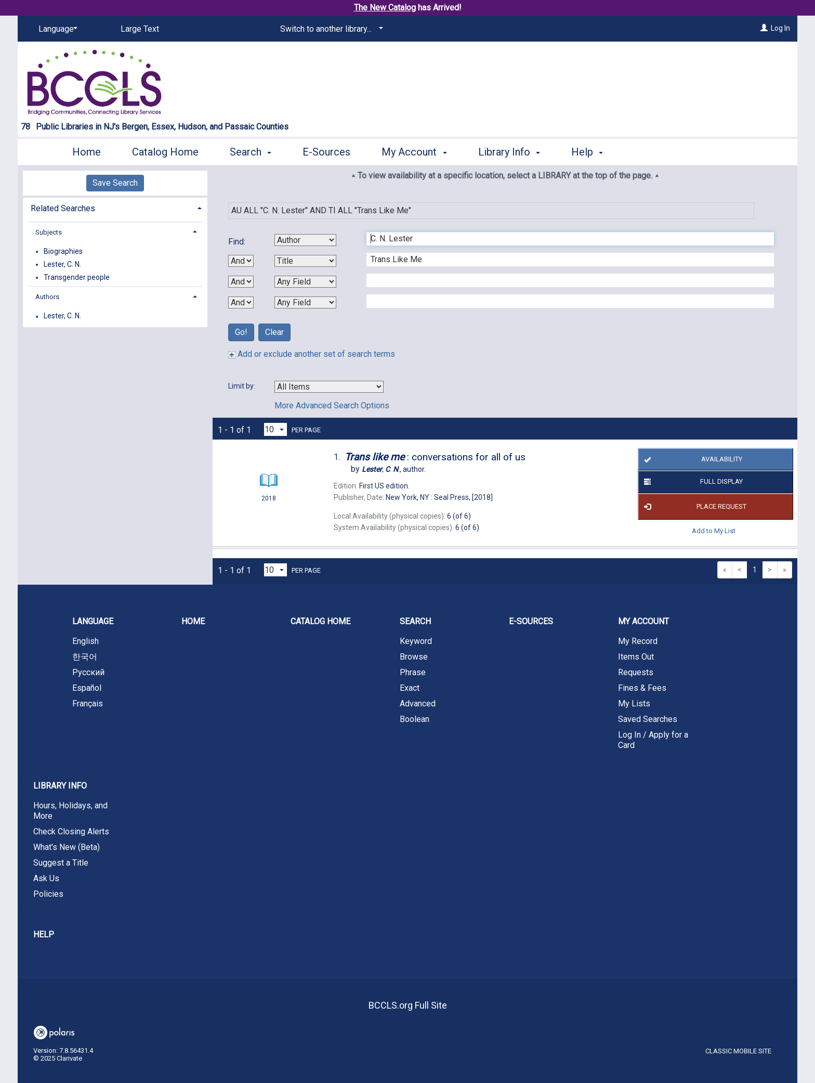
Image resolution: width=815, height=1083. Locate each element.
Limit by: (242, 386)
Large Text (140, 29)
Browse (414, 657)
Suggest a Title (60, 863)
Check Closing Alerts (71, 831)
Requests (635, 672)
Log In (780, 28)
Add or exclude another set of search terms (311, 354)
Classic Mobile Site (738, 1051)
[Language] (56, 29)
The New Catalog (385, 7)
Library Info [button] (509, 152)
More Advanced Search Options (331, 405)
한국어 (84, 657)
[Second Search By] (305, 261)
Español (86, 688)
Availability (691, 459)
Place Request (693, 506)
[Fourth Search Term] (565, 301)
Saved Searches (647, 719)
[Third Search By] (305, 282)
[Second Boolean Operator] (241, 282)
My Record (638, 641)
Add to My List (713, 531)
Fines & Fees (642, 688)
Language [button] (92, 621)
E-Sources (326, 152)
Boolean (414, 719)
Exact (409, 688)
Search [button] (250, 152)
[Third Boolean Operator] (241, 302)
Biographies (63, 251)
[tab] (115, 207)
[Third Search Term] (565, 280)
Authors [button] (47, 297)
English (85, 641)
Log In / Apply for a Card (653, 740)
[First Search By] (305, 240)
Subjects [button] (48, 232)
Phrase (413, 672)
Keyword (416, 641)
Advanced (418, 703)
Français (87, 703)
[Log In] (764, 28)
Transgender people (77, 277)
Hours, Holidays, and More (70, 811)
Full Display (691, 482)
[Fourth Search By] (305, 302)
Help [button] (587, 152)
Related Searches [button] (63, 208)
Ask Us (46, 878)
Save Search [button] (115, 183)
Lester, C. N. (62, 264)
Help (43, 934)
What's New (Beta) (66, 847)
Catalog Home (165, 152)
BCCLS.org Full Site (408, 1005)
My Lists (634, 703)
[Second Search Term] (565, 259)
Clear (274, 332)
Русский (88, 672)
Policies (48, 894)
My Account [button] (414, 152)
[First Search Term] (565, 238)
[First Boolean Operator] (241, 261)
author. (394, 469)
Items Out (636, 657)
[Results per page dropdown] (275, 429)
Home (86, 152)
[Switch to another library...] (330, 29)
